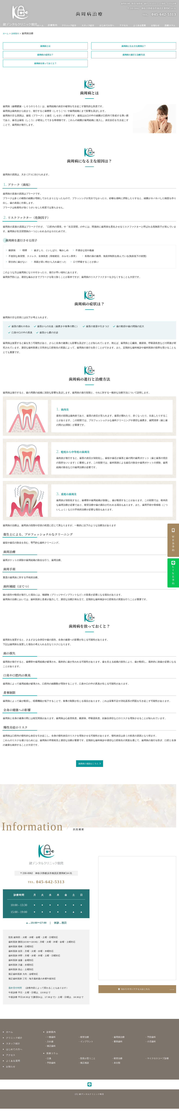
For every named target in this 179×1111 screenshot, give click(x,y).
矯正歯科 (51, 1048)
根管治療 (84, 1039)
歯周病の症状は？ (45, 55)
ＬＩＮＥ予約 (173, 573)
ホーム (42, 24)
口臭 (49, 1060)
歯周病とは (45, 46)
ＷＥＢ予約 (173, 540)
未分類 (117, 1065)
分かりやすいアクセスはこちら (144, 991)
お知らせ (156, 24)
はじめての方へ (108, 24)
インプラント (86, 1044)
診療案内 (54, 24)
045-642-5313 (46, 884)
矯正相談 (84, 1065)
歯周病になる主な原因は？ (134, 46)
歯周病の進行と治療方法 (133, 55)
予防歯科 (151, 1039)
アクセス (125, 24)
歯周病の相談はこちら (88, 765)
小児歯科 (151, 1044)
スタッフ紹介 (90, 24)
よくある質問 (141, 24)
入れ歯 (50, 1044)
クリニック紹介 (71, 24)
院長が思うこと (87, 1060)
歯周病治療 (119, 1039)
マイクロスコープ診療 (158, 1060)
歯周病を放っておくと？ (45, 64)
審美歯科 (118, 1044)
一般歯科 (51, 1039)
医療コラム (170, 24)
